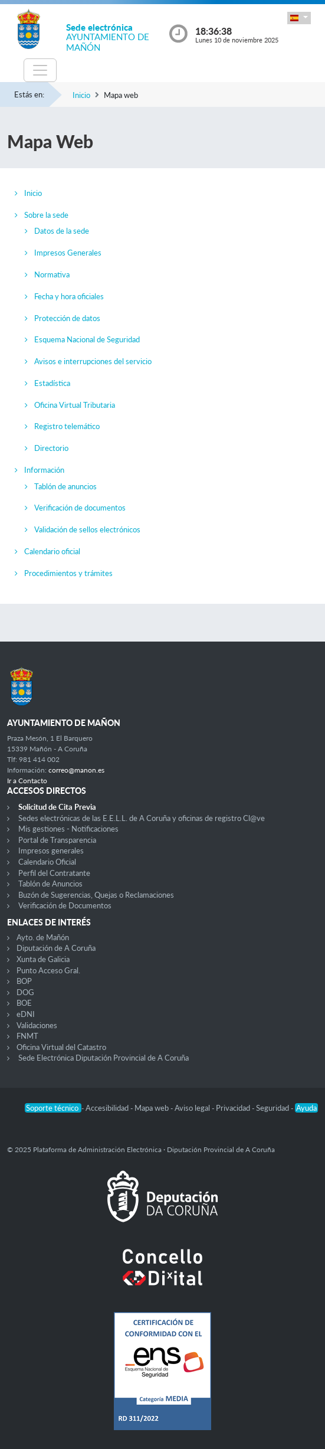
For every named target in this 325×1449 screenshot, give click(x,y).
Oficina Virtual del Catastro (61, 1047)
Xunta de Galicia (43, 959)
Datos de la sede (61, 230)
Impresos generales (51, 850)
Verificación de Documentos (64, 905)
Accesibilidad (108, 1108)
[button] (299, 18)
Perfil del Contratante (54, 873)
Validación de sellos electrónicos (87, 529)
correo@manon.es (76, 770)
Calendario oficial (52, 551)
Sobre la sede (46, 215)
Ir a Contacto (27, 780)
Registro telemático (67, 426)
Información (44, 470)
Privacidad (234, 1108)
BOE (24, 1003)
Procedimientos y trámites (68, 573)
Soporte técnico (53, 1108)
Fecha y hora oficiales (69, 296)
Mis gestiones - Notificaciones (68, 828)
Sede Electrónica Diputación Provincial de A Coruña (103, 1057)
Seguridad (273, 1108)
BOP (24, 981)
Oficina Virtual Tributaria (74, 405)
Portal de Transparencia (57, 840)
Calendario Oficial (47, 861)
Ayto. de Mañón (43, 937)
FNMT (27, 1036)
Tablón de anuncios (65, 486)
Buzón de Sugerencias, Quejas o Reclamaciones (96, 895)
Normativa (52, 274)
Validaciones (37, 1025)
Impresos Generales (67, 252)
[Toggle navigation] (40, 70)
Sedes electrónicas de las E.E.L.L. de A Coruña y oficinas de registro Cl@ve (141, 818)
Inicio (81, 95)
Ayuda (306, 1108)
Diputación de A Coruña (56, 948)
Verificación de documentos (80, 507)
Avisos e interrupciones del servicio (93, 361)
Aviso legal (193, 1108)
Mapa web (152, 1108)
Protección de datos (67, 318)
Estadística (52, 383)
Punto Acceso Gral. (48, 970)
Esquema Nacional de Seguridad (87, 339)
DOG (25, 992)
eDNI (26, 1014)
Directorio (51, 448)
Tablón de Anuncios (50, 883)
